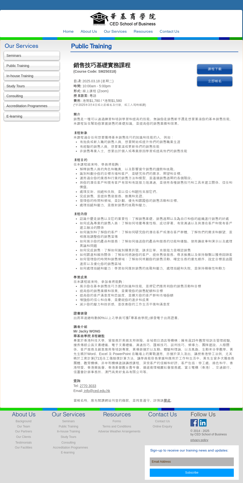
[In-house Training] (32, 76)
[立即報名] (214, 81)
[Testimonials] (23, 442)
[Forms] (116, 421)
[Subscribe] (192, 473)
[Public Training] (32, 65)
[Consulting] (32, 96)
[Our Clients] (23, 437)
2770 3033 (88, 386)
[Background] (23, 421)
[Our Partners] (23, 431)
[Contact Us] (162, 421)
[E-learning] (32, 116)
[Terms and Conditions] (116, 426)
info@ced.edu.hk (96, 391)
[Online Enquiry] (162, 426)
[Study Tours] (32, 86)
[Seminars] (32, 55)
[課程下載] (214, 69)
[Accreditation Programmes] (32, 106)
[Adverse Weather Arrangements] (119, 431)
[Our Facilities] (23, 447)
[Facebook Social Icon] (194, 422)
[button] (143, 31)
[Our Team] (23, 426)
